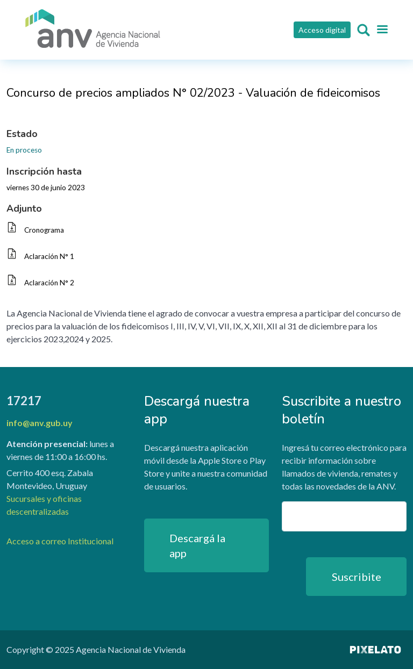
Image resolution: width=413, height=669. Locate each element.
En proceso (24, 150)
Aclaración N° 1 (49, 256)
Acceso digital (322, 29)
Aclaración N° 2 (49, 282)
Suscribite (356, 576)
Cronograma (44, 230)
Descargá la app (197, 545)
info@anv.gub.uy (39, 423)
